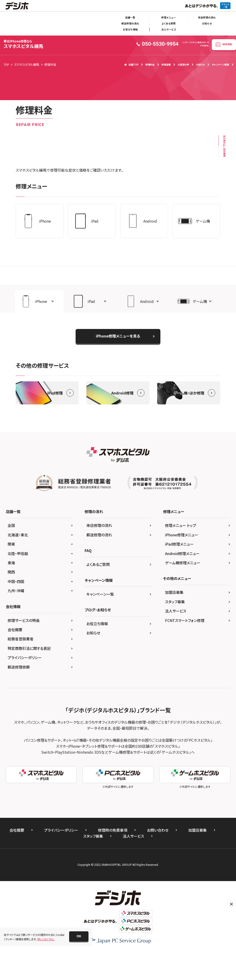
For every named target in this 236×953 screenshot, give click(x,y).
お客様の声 (183, 64)
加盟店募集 (174, 592)
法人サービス (168, 29)
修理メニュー (168, 17)
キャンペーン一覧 (100, 594)
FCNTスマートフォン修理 (184, 620)
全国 (11, 525)
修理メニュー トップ (180, 525)
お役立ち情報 (130, 29)
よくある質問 (169, 23)
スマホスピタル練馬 (23, 44)
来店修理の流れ (207, 17)
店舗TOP (131, 64)
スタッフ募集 (175, 601)
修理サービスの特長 (24, 620)
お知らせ (207, 23)
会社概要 (15, 629)
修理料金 (150, 64)
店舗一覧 (130, 17)
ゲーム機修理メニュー (182, 562)
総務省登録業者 (20, 638)
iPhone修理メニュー (181, 534)
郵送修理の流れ (130, 23)
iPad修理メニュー (179, 544)
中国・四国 (16, 581)
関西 (11, 571)
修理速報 (166, 64)
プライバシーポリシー (25, 657)
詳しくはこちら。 (46, 939)
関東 (11, 544)
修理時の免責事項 (112, 830)
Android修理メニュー (182, 553)
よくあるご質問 (98, 564)
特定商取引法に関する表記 (29, 648)
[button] (39, 301)
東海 (11, 562)
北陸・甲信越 (18, 553)
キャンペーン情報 (220, 64)
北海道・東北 (18, 534)
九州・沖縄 (16, 590)
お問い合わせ (157, 830)
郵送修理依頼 (19, 666)
